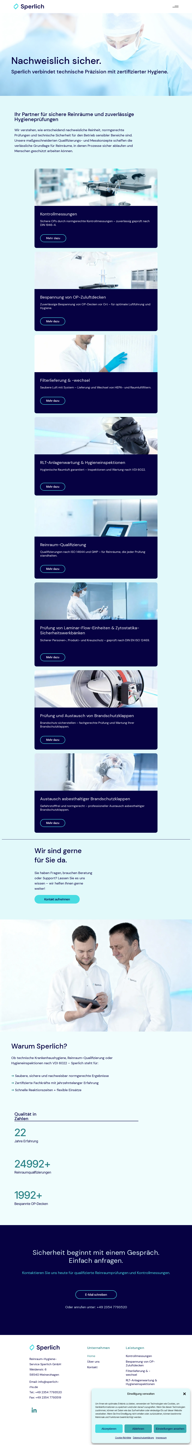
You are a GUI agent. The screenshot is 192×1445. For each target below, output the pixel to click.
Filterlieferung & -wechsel (138, 1373)
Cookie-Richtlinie (123, 1437)
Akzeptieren (108, 1428)
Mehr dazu (53, 238)
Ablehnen (138, 1428)
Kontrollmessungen (139, 1356)
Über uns (93, 1362)
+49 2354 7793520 (112, 1307)
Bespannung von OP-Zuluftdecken (140, 1363)
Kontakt (92, 1367)
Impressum (161, 1437)
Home (91, 1356)
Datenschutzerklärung (143, 1437)
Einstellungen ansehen (170, 1428)
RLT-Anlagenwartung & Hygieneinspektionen (141, 1382)
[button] (184, 1394)
